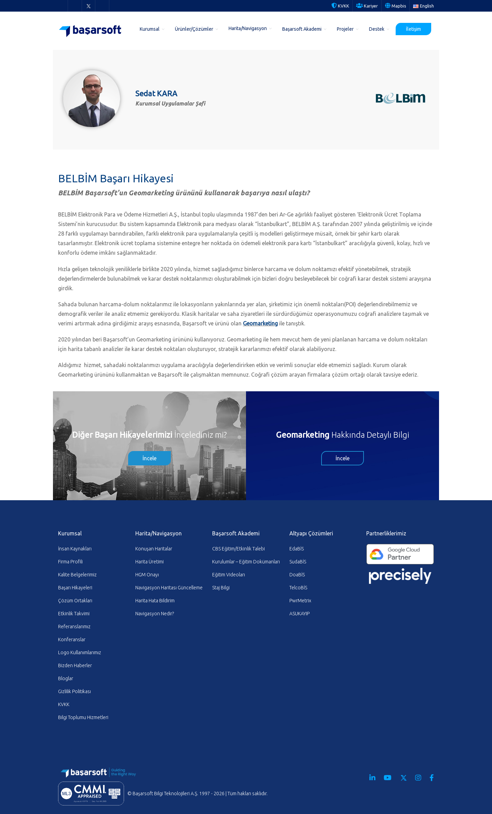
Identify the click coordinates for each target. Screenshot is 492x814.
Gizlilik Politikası (74, 691)
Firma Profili (70, 561)
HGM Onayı (147, 574)
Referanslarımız (74, 626)
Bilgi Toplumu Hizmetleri (83, 717)
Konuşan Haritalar (153, 548)
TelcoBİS (298, 587)
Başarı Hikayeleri (75, 587)
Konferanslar (71, 639)
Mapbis (395, 5)
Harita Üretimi (149, 561)
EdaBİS (296, 548)
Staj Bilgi (221, 587)
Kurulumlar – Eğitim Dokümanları (246, 561)
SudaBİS (297, 561)
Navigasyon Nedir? (154, 613)
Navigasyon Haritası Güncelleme (169, 587)
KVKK (340, 5)
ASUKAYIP (299, 613)
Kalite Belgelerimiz (77, 574)
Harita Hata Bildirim (155, 600)
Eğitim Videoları (228, 574)
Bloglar (65, 678)
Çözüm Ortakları (75, 600)
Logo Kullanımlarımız (79, 652)
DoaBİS (297, 574)
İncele (149, 458)
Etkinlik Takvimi (74, 613)
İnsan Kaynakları (75, 548)
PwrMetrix (300, 600)
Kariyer (367, 5)
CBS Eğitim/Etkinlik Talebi (238, 548)
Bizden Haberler (75, 665)
